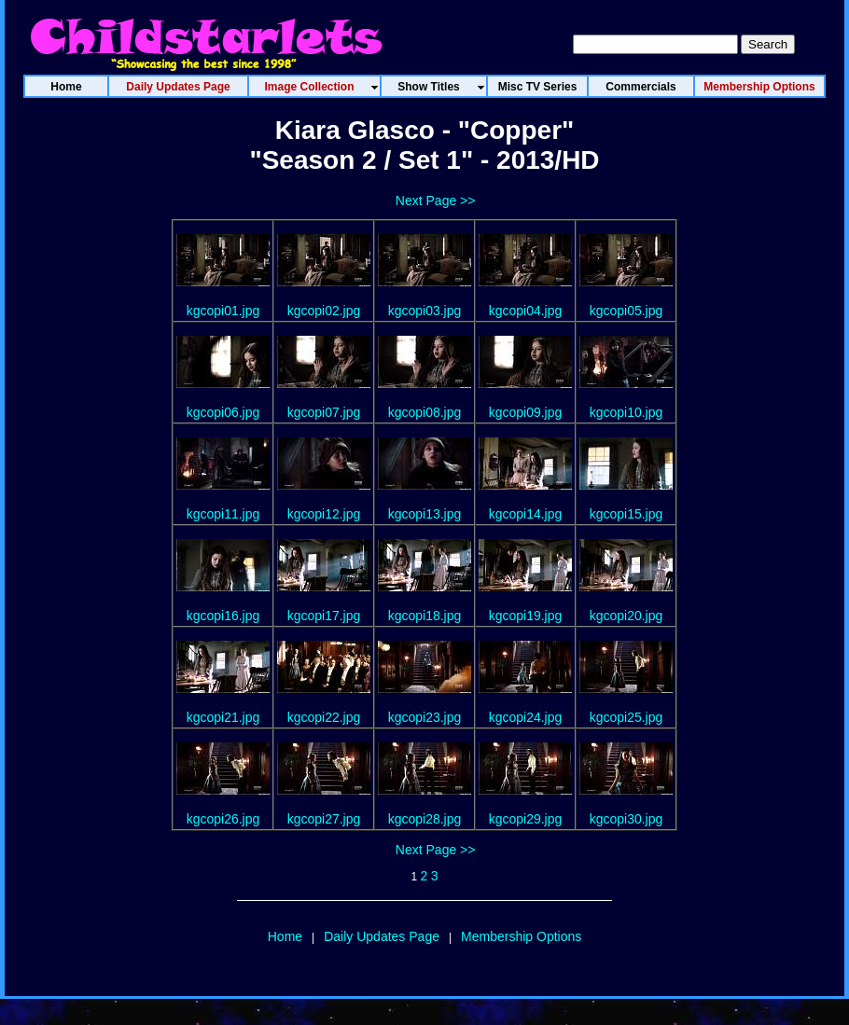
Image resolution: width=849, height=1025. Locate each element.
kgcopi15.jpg (626, 513)
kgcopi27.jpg (324, 818)
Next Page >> (436, 200)
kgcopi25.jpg (626, 717)
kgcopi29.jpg (526, 818)
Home (285, 936)
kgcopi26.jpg (223, 818)
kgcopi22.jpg (324, 717)
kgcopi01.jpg (223, 310)
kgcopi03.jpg (425, 310)
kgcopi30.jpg (626, 818)
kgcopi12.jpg (324, 513)
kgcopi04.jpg (526, 310)
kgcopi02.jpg (324, 310)
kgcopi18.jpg (425, 615)
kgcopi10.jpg (626, 412)
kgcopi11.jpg (223, 513)
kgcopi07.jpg (324, 412)
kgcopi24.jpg (526, 717)
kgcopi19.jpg (526, 615)
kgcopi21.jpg (223, 717)
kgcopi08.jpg (425, 412)
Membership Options (521, 936)
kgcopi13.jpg (425, 513)
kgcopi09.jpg (526, 412)
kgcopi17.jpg (324, 615)
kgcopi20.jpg (626, 615)
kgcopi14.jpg (526, 513)
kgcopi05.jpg (626, 310)
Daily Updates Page (381, 936)
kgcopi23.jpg (425, 717)
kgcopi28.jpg (425, 818)
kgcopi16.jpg (223, 615)
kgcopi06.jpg (223, 412)
